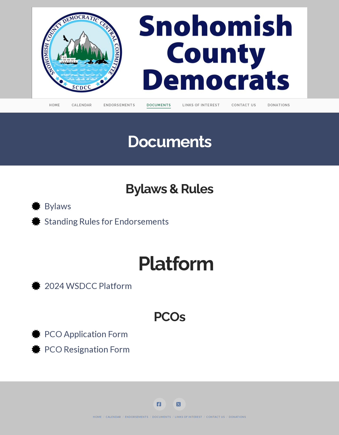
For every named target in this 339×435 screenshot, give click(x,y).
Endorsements (136, 416)
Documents (161, 416)
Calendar (113, 416)
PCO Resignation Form (87, 349)
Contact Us (215, 416)
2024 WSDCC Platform (88, 286)
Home (97, 416)
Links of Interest (188, 416)
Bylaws (57, 206)
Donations (237, 416)
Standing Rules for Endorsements (106, 221)
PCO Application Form (86, 334)
